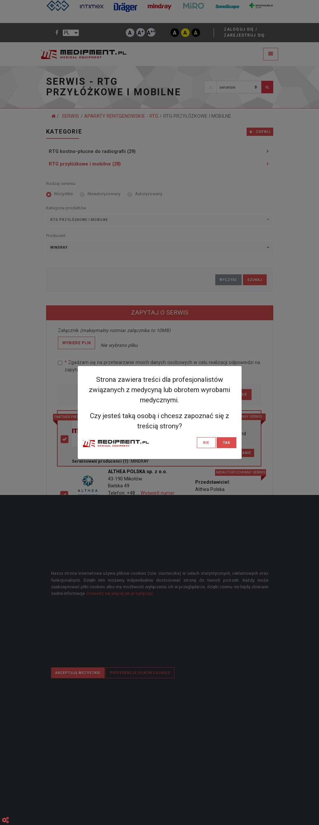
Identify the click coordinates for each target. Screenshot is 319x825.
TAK (226, 442)
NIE (206, 442)
